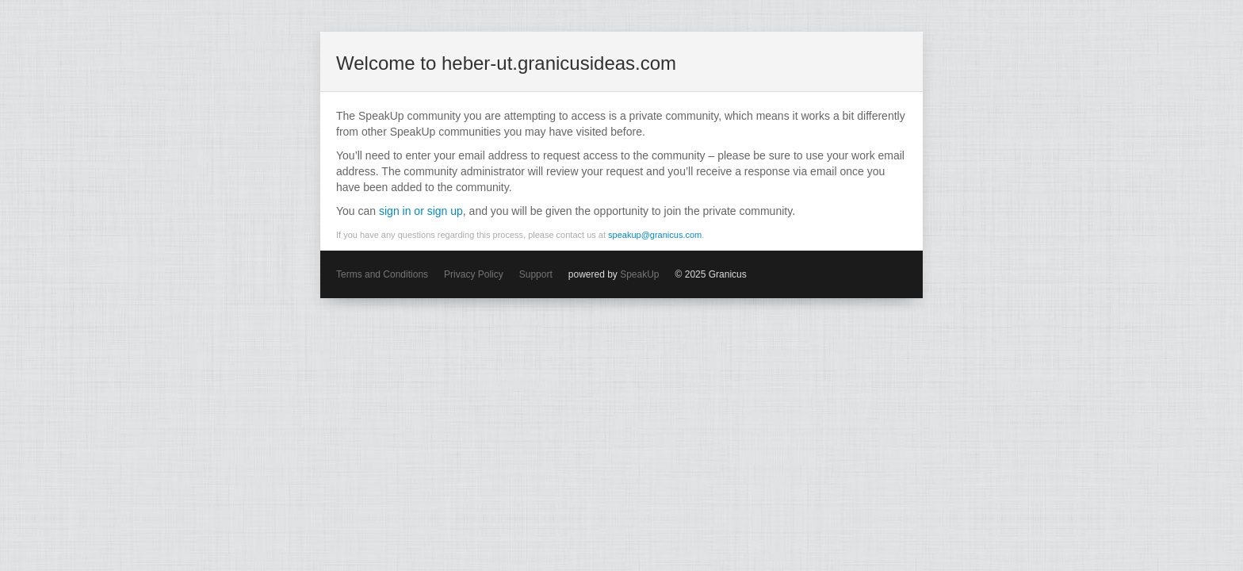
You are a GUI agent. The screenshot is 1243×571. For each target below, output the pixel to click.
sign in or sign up (421, 211)
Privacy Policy (473, 274)
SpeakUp (639, 274)
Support (536, 274)
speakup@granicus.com (655, 235)
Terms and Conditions (382, 274)
